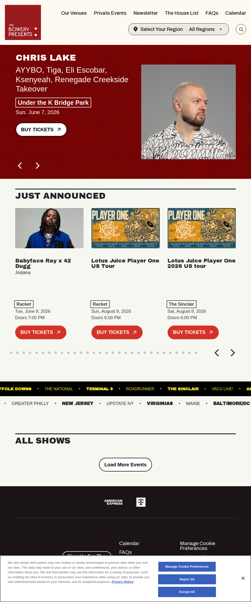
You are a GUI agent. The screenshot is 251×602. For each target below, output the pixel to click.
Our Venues (74, 13)
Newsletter (145, 13)
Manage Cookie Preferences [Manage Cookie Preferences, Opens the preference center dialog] (187, 566)
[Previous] (20, 165)
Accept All (187, 592)
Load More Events (125, 464)
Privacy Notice (123, 582)
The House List (182, 13)
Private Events (110, 13)
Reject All (187, 579)
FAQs (211, 13)
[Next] (37, 165)
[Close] (243, 578)
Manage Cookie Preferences (197, 546)
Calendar (235, 13)
